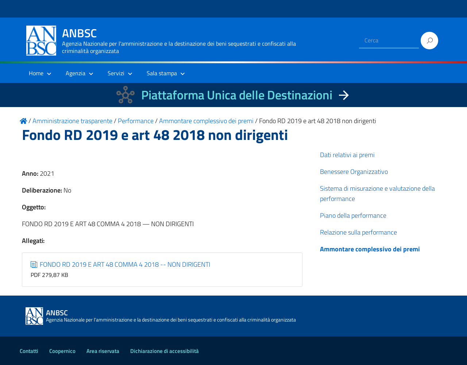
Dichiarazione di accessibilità (164, 351)
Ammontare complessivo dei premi (370, 249)
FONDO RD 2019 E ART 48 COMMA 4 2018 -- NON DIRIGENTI (121, 264)
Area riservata (102, 351)
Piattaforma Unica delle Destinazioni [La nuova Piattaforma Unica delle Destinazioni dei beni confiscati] (236, 94)
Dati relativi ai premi (347, 155)
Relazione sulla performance (358, 232)
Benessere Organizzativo (354, 171)
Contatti (29, 351)
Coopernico (62, 351)
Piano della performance (353, 215)
